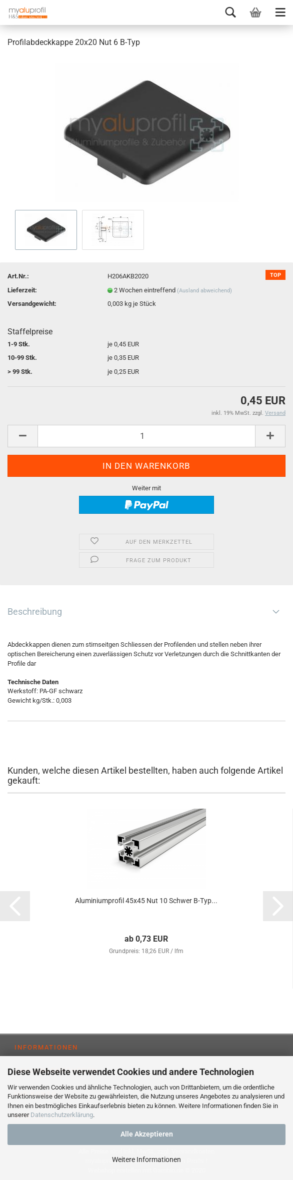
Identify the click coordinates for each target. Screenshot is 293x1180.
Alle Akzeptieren (146, 1134)
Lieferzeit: (22, 290)
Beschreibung (35, 611)
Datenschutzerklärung (61, 1115)
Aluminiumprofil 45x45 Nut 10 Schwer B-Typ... (146, 901)
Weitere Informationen (146, 1160)
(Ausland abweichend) (204, 290)
